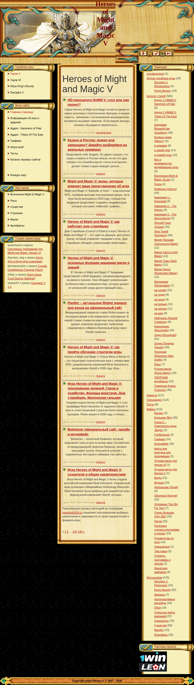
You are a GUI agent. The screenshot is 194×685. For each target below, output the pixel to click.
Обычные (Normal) (165, 495)
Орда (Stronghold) (165, 335)
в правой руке (162, 154)
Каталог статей (156, 96)
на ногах (159, 299)
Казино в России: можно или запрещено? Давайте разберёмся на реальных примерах (97, 144)
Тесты (14, 153)
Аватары (159, 594)
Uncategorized (103, 132)
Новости (100, 173)
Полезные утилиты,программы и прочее (167, 529)
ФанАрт (159, 629)
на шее (158, 313)
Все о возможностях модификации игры (166, 163)
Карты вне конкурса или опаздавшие (162, 452)
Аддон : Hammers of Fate (26, 128)
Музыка (159, 482)
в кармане (160, 145)
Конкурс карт (18, 175)
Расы (13, 200)
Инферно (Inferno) (165, 188)
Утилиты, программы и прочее (162, 559)
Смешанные (162, 546)
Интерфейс (161, 443)
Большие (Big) (163, 417)
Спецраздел (154, 399)
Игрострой (16, 147)
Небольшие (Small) (166, 487)
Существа (16, 206)
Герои (158, 184)
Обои (157, 607)
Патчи (158, 521)
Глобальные (161, 434)
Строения (16, 213)
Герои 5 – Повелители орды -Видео (165, 426)
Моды (158, 477)
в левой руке (162, 150)
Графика (15, 140)
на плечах (160, 308)
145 (74, 531)
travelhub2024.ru (72, 512)
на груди (159, 294)
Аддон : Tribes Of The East (26, 134)
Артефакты (17, 225)
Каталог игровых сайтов (25, 159)
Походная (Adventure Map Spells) (163, 355)
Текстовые (160, 551)
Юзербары (161, 634)
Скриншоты (161, 620)
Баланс (158, 413)
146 (80, 531)
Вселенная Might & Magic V (27, 194)
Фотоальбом (154, 577)
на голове (160, 290)
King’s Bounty (162, 589)
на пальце (160, 304)
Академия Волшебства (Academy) (162, 128)
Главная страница (21, 112)
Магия (14, 219)
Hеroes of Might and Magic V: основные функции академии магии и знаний (98, 262)
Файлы (151, 409)
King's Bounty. (162, 90)
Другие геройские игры (161, 78)
